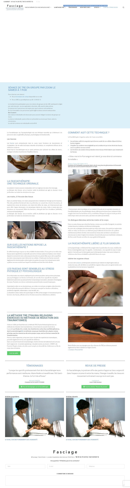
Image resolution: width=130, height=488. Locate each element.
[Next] (39, 1)
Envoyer (65, 478)
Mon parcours (85, 7)
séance (79, 262)
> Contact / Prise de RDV (75, 349)
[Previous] (37, 1)
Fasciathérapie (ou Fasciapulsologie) (37, 7)
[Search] (123, 7)
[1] (22, 331)
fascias (12, 143)
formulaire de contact (22, 96)
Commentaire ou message (65, 461)
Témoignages (72, 7)
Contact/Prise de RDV (110, 7)
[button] (13, 353)
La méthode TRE (59, 6)
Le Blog (96, 7)
